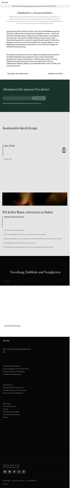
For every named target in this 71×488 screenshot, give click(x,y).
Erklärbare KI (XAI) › (55, 74)
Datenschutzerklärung (33, 103)
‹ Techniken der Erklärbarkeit (17, 74)
